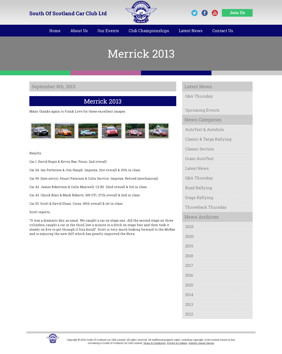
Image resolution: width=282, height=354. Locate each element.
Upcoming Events (202, 110)
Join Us (237, 12)
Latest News (190, 30)
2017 (189, 265)
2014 (189, 294)
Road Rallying (198, 187)
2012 (189, 314)
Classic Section (199, 148)
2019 (189, 245)
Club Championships (149, 30)
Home (55, 30)
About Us (79, 30)
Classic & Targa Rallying (208, 139)
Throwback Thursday (206, 207)
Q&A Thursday (199, 96)
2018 (189, 255)
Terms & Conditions (154, 343)
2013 (189, 304)
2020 (189, 236)
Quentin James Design (201, 343)
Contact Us (222, 30)
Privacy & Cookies (177, 343)
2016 (189, 275)
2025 (189, 226)
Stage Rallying (199, 197)
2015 (189, 285)
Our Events (108, 30)
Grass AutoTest (199, 158)
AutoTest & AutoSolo (204, 129)
